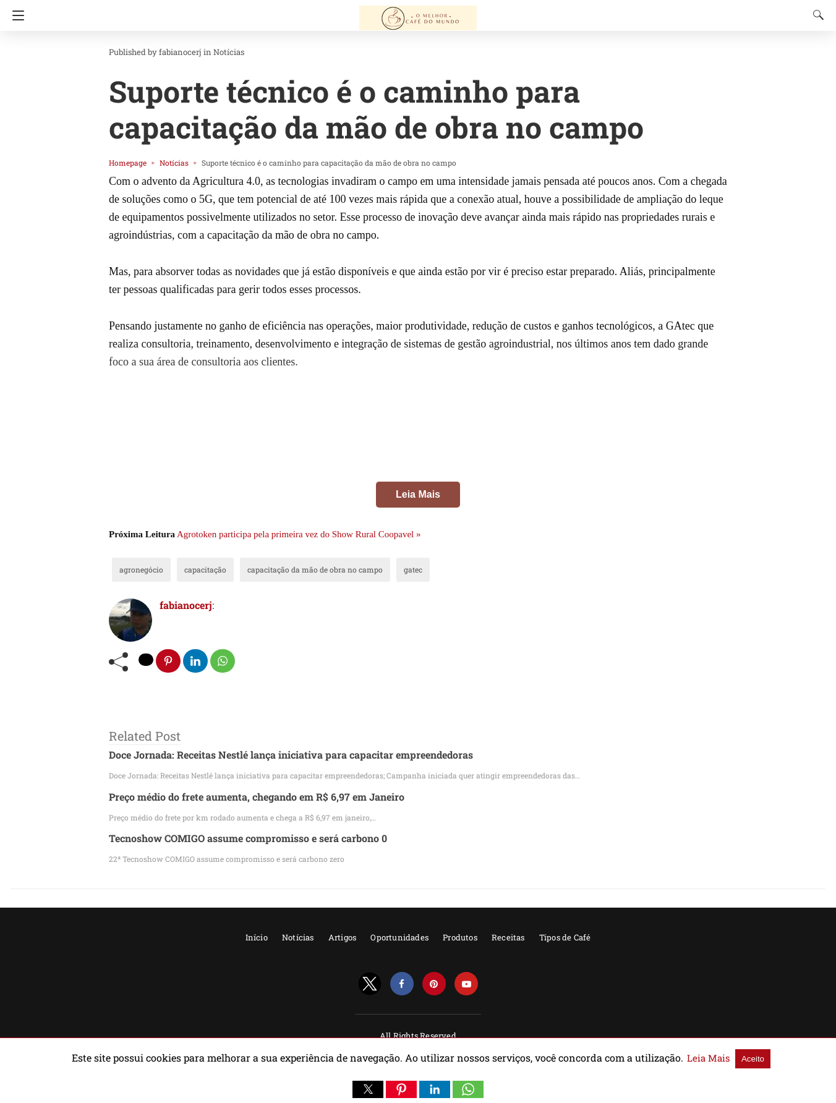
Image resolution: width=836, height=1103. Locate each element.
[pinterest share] (168, 661)
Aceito (704, 1058)
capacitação (194, 569)
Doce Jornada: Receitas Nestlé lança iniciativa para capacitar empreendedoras (274, 755)
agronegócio (137, 569)
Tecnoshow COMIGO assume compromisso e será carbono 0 (236, 838)
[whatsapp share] (223, 661)
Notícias (213, 52)
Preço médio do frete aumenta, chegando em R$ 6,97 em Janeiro (244, 796)
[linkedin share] (196, 661)
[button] (367, 1089)
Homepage (125, 162)
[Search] (815, 15)
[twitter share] (146, 660)
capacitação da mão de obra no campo (289, 569)
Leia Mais (418, 494)
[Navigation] (15, 15)
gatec (374, 569)
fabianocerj (171, 52)
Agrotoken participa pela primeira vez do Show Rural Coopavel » (298, 534)
